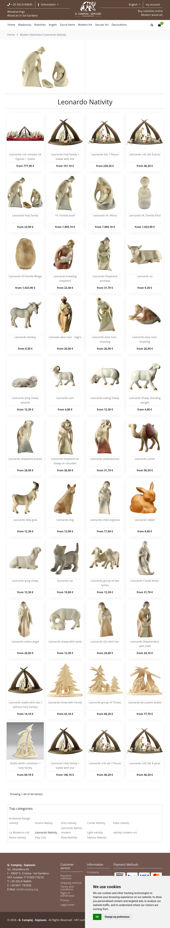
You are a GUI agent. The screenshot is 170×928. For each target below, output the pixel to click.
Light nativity (95, 832)
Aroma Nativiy (43, 823)
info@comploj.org (27, 889)
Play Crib (40, 837)
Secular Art (102, 25)
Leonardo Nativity (55, 35)
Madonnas (24, 25)
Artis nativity (68, 823)
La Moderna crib (19, 832)
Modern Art (85, 25)
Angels (53, 25)
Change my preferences (117, 916)
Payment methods (65, 877)
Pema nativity (17, 837)
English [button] (133, 4)
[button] (48, 4)
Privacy (64, 900)
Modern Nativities (31, 35)
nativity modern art (125, 832)
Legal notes (67, 904)
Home (11, 35)
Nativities (40, 25)
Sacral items (67, 25)
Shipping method (71, 882)
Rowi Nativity (69, 837)
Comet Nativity (96, 823)
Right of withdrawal (67, 894)
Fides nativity (121, 823)
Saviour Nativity (96, 837)
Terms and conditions (67, 888)
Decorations (119, 25)
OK (97, 916)
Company (93, 872)
